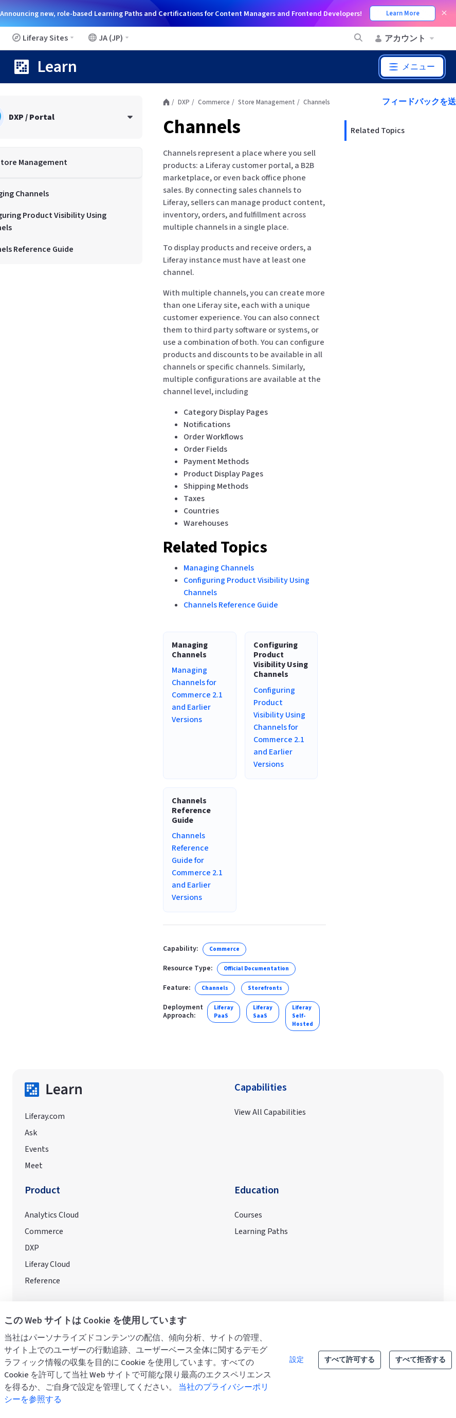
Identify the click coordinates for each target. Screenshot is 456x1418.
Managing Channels (219, 568)
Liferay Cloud (47, 1264)
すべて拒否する (420, 1360)
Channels (202, 127)
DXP (184, 102)
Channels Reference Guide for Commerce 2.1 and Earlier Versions (197, 866)
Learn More (402, 13)
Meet (34, 1165)
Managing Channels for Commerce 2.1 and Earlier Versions (197, 695)
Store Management (266, 102)
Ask (31, 1132)
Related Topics (215, 547)
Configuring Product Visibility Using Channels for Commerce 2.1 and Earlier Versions (279, 727)
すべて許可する (349, 1360)
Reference (42, 1280)
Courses (248, 1215)
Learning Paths (261, 1231)
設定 (296, 1360)
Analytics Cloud (52, 1215)
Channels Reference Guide (231, 605)
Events (37, 1149)
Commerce (214, 102)
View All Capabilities (270, 1112)
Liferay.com (45, 1116)
